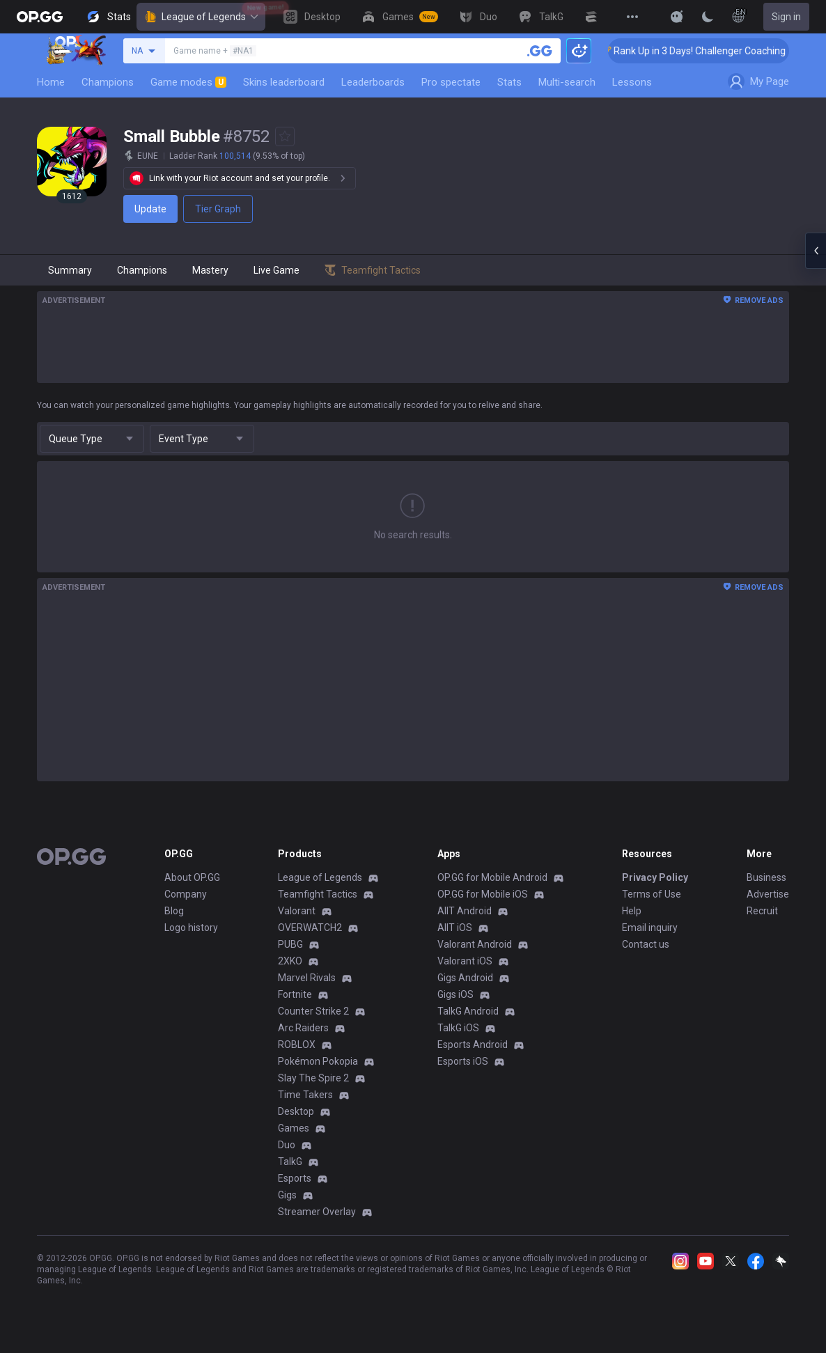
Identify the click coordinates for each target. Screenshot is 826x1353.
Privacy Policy (655, 877)
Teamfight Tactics (317, 894)
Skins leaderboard (284, 82)
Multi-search (566, 82)
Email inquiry (650, 927)
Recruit (762, 910)
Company (185, 894)
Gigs (287, 1195)
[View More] (632, 17)
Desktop (296, 1111)
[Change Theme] (708, 17)
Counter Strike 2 (313, 1011)
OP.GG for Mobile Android (492, 877)
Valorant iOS (464, 961)
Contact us (645, 944)
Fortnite (295, 994)
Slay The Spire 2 (313, 1078)
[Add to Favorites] (285, 136)
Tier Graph (218, 208)
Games (293, 1128)
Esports (294, 1178)
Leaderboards (373, 82)
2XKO (290, 961)
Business (766, 877)
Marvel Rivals (307, 977)
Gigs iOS (455, 994)
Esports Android (472, 1044)
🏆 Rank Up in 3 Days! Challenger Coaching (711, 50)
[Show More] (677, 17)
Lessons (632, 82)
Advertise (768, 894)
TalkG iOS (458, 1027)
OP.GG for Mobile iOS (482, 894)
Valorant (296, 910)
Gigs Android (465, 977)
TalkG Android (468, 1011)
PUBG (290, 944)
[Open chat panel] (815, 251)
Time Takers (305, 1094)
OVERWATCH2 (310, 927)
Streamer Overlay (317, 1211)
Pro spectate (451, 82)
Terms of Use (651, 894)
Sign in (786, 16)
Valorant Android (474, 944)
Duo (286, 1144)
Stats (509, 82)
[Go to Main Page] (39, 16)
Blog (174, 910)
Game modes (188, 82)
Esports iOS (462, 1061)
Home (51, 82)
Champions (107, 82)
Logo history (191, 927)
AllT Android (464, 910)
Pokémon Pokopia (318, 1061)
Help (631, 910)
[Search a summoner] (540, 50)
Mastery (210, 270)
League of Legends (201, 16)
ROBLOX (296, 1044)
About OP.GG (192, 877)
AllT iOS (454, 927)
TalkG (290, 1161)
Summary (70, 270)
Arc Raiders (303, 1027)
